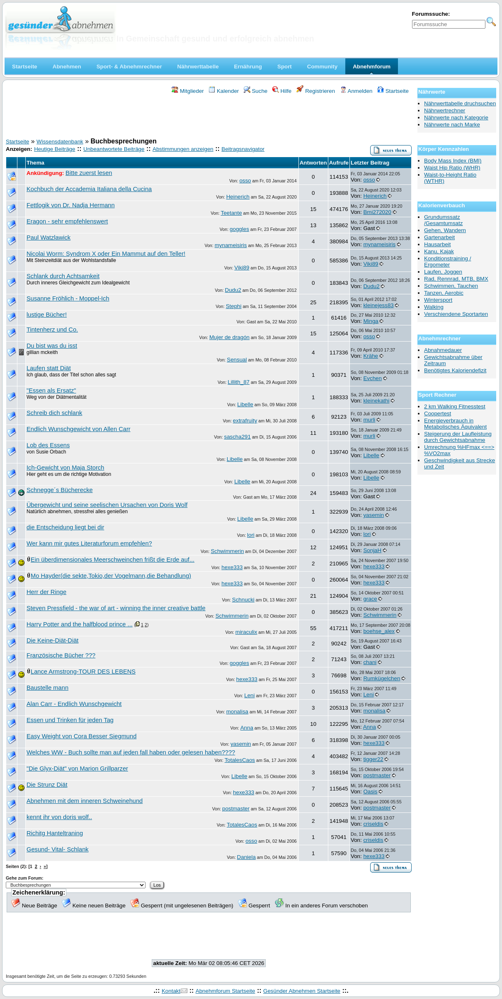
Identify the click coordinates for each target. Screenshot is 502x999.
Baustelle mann (47, 687)
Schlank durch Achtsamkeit (63, 276)
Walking (434, 307)
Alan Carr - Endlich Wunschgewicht (74, 704)
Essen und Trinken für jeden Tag (70, 720)
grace (370, 599)
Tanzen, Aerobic (443, 293)
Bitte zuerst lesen (88, 173)
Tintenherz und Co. (52, 329)
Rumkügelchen (381, 678)
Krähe (370, 356)
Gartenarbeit (439, 237)
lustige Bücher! (47, 314)
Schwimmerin (227, 551)
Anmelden (356, 91)
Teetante (231, 213)
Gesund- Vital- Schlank (58, 849)
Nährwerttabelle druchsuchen (460, 103)
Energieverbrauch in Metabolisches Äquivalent (455, 423)
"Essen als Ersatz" (51, 390)
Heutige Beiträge (54, 149)
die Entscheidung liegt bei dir (65, 527)
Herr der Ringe (46, 592)
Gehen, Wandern (445, 230)
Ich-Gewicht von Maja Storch (65, 467)
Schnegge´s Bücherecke (60, 490)
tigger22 (373, 759)
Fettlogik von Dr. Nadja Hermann (71, 205)
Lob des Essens (48, 445)
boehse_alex (379, 631)
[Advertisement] (209, 117)
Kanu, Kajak (439, 251)
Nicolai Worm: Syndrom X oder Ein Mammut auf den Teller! (106, 253)
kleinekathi (376, 401)
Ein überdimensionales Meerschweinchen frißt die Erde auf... (112, 559)
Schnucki (243, 599)
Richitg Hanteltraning (55, 833)
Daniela (246, 857)
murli (369, 420)
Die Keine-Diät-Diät (52, 640)
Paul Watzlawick (48, 237)
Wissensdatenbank (59, 141)
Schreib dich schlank (54, 413)
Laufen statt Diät (49, 368)
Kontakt (171, 991)
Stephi (234, 306)
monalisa (237, 711)
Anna (246, 728)
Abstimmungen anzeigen (183, 149)
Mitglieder (188, 91)
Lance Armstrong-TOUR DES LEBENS (83, 671)
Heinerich (238, 197)
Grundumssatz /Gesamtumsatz (443, 220)
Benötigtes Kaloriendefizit (455, 370)
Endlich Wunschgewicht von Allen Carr (79, 429)
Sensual (237, 359)
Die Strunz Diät (47, 784)
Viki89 (241, 267)
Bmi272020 (377, 212)
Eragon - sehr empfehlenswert (67, 221)
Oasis (370, 791)
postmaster (376, 775)
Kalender (224, 91)
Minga (370, 321)
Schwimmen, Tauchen (451, 286)
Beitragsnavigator (242, 149)
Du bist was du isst (52, 345)
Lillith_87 (239, 382)
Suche (256, 91)
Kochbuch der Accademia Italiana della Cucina (89, 189)
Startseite (393, 91)
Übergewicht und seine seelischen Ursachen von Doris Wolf (107, 505)
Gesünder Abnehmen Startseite (301, 991)
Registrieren (315, 91)
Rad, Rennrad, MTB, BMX (456, 279)
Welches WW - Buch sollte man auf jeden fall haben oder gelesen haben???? (131, 752)
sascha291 (237, 437)
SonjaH (372, 550)
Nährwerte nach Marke (452, 124)
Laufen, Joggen (443, 272)
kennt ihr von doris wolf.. (59, 817)
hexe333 (232, 567)
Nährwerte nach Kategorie (456, 117)
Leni (249, 695)
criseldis (373, 824)
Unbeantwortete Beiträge (113, 149)
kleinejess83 (378, 305)
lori (251, 535)
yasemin (373, 515)
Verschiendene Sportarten (456, 314)
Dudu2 (233, 290)
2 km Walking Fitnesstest (454, 406)
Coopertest (437, 413)
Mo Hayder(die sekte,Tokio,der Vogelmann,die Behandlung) (111, 575)
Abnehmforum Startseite (225, 991)
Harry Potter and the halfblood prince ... (80, 624)
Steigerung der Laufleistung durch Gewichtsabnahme (458, 437)
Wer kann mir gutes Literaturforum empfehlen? (89, 543)
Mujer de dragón (229, 337)
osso (245, 180)
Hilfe (281, 91)
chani (369, 662)
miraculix (246, 632)
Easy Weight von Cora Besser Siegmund (81, 736)
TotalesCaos (240, 760)
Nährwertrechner (444, 110)
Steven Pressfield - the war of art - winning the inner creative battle (116, 608)
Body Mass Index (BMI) (453, 161)
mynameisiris (231, 245)
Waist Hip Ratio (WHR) (452, 168)
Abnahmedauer (443, 350)
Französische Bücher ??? (61, 655)
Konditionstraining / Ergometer (447, 261)
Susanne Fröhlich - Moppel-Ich (68, 298)
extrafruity (245, 420)
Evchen (372, 378)
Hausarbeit (437, 244)
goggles (239, 229)
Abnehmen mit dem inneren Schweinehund (85, 801)
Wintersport (438, 300)
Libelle (245, 404)
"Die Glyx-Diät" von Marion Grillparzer (77, 768)
